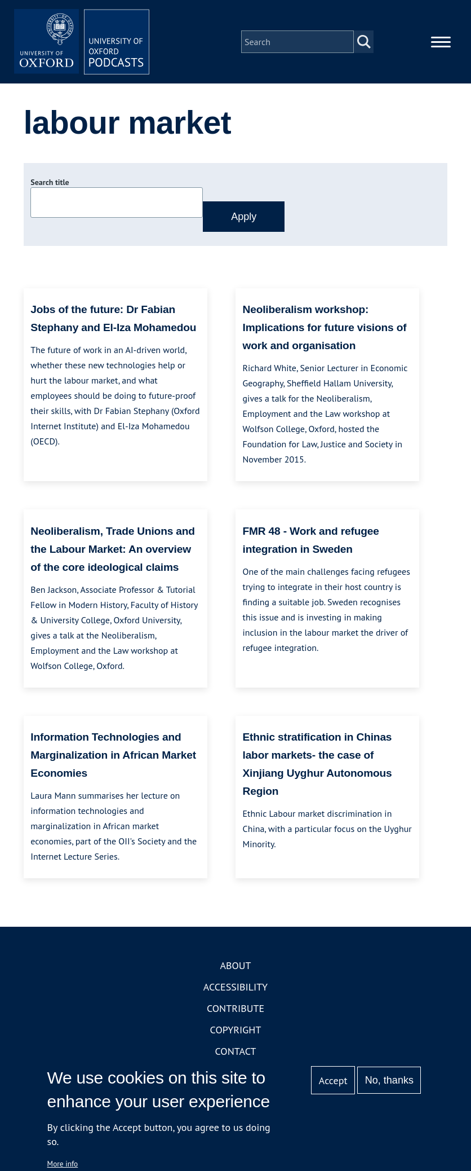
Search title (49, 182)
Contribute (235, 1008)
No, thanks (389, 1080)
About (235, 965)
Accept (333, 1080)
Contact (235, 1051)
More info (62, 1164)
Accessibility (235, 986)
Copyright (235, 1029)
